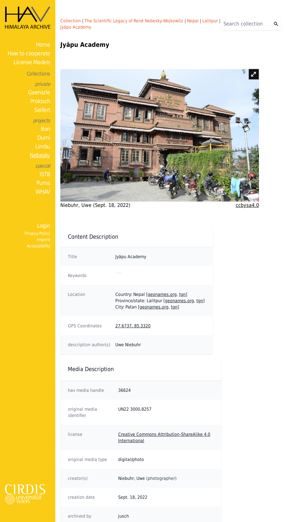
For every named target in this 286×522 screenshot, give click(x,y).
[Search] (246, 24)
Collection (70, 20)
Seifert (42, 110)
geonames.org (162, 294)
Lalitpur (210, 20)
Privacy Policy (37, 233)
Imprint (43, 239)
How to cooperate (29, 53)
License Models (32, 62)
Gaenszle (39, 92)
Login (43, 225)
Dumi (43, 137)
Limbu (42, 146)
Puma (43, 183)
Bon (45, 128)
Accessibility (38, 245)
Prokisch (40, 101)
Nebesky (40, 155)
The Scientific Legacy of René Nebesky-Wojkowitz (134, 20)
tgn (182, 294)
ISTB (45, 174)
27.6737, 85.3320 (133, 325)
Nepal (193, 20)
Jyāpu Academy (75, 27)
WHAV (43, 191)
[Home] (27, 17)
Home (43, 44)
